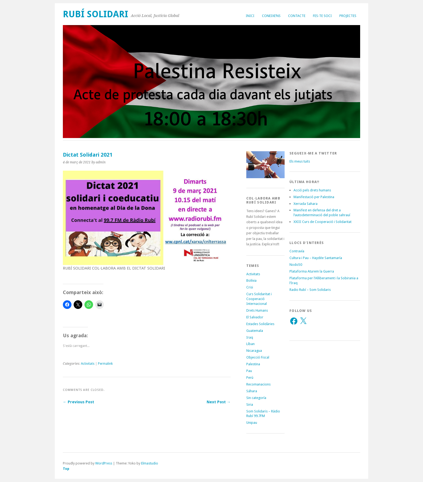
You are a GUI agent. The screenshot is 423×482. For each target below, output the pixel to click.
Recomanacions (258, 384)
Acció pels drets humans (312, 190)
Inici (250, 16)
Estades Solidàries (260, 324)
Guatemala (254, 331)
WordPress (103, 463)
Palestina (253, 364)
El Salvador (254, 317)
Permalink (105, 364)
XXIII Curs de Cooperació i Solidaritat (323, 222)
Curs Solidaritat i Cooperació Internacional (259, 299)
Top (66, 469)
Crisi (249, 287)
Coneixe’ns (271, 16)
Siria (249, 404)
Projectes (347, 16)
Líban (250, 344)
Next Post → (219, 402)
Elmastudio (149, 463)
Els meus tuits (299, 161)
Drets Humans (257, 310)
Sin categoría (256, 398)
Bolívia (251, 280)
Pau (249, 371)
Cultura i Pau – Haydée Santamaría (315, 258)
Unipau (251, 423)
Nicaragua (254, 351)
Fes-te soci (322, 16)
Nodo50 (295, 265)
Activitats (87, 364)
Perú (249, 378)
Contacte (296, 16)
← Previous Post (78, 402)
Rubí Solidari (95, 14)
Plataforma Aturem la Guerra (311, 271)
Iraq (249, 337)
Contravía (296, 251)
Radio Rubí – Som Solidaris (310, 290)
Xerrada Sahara (306, 204)
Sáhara (251, 391)
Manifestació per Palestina (314, 197)
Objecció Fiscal (257, 357)
